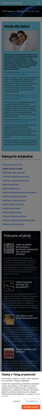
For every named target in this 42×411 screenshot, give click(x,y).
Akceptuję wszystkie (31, 407)
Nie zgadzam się (32, 401)
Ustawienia (16, 401)
